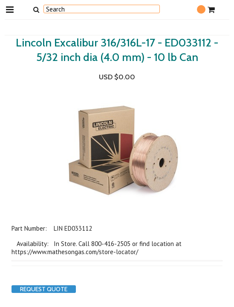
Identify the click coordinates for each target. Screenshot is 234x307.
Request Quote (43, 289)
